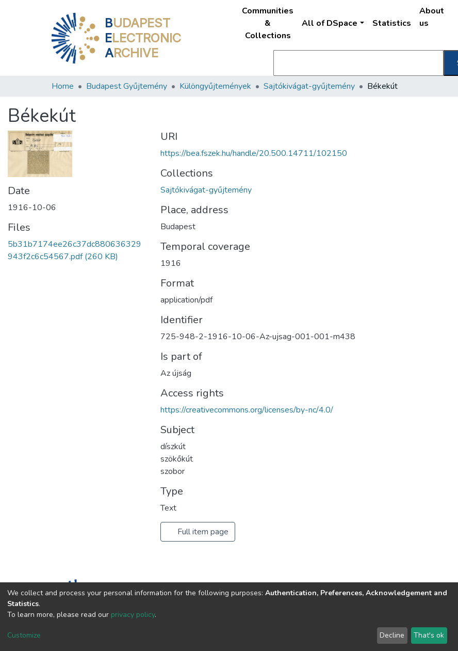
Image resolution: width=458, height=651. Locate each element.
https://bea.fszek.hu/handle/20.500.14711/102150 (253, 153)
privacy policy (133, 615)
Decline (392, 635)
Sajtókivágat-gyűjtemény (309, 86)
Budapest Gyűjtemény (126, 86)
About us (431, 17)
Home (63, 86)
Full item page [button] (197, 531)
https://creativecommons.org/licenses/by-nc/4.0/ (246, 410)
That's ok (429, 635)
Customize (24, 635)
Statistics (391, 23)
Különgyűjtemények (215, 86)
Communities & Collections (267, 23)
